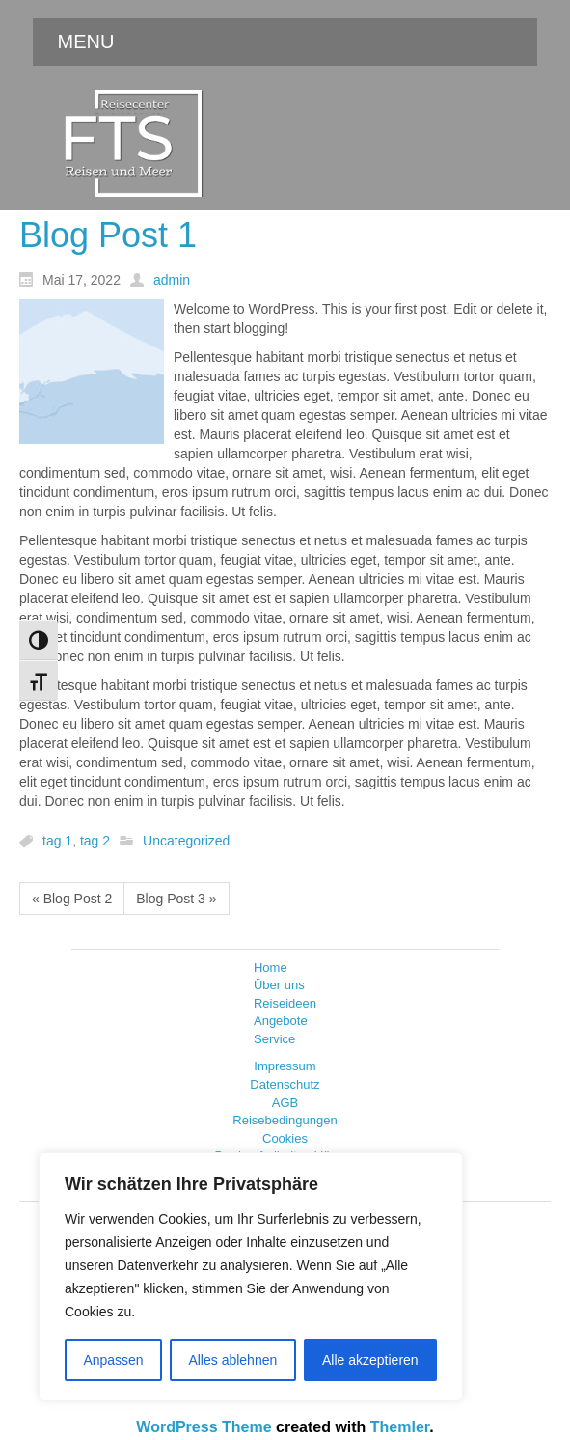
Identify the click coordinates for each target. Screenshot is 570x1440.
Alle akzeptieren (370, 1360)
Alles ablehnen (232, 1360)
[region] (251, 1276)
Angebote (281, 1020)
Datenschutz (284, 1084)
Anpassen (113, 1360)
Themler (399, 1427)
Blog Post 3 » (176, 898)
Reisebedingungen (284, 1120)
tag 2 (95, 841)
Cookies (285, 1138)
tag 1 (57, 841)
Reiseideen (285, 1003)
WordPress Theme (203, 1427)
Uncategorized (186, 841)
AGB (285, 1102)
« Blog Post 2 (72, 898)
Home (270, 967)
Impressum (284, 1066)
